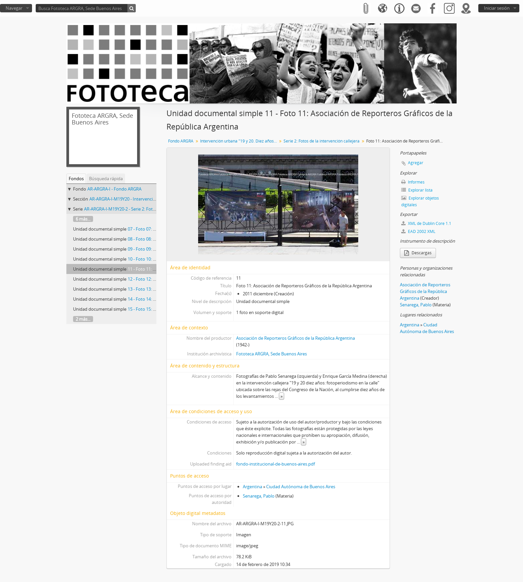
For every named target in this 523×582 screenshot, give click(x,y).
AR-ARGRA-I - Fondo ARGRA (114, 189)
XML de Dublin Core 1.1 (426, 223)
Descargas (418, 253)
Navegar (14, 8)
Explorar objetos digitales (420, 201)
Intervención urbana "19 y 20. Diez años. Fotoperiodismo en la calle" (239, 141)
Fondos (76, 179)
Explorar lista (417, 190)
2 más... (83, 319)
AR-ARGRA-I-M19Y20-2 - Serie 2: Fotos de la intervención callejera (147, 209)
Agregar (415, 163)
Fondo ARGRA (180, 141)
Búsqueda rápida (106, 179)
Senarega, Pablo (259, 496)
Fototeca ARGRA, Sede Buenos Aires (271, 354)
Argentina (252, 487)
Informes (413, 182)
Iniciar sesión (497, 8)
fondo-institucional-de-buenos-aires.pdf (275, 464)
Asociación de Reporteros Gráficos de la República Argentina (295, 338)
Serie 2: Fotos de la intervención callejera (322, 141)
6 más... (83, 219)
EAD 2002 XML (418, 231)
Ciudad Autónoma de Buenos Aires (300, 487)
